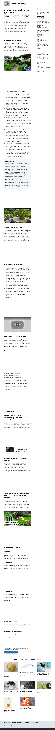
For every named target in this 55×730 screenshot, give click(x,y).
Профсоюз (39, 39)
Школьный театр (40, 18)
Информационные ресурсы (43, 30)
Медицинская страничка (42, 45)
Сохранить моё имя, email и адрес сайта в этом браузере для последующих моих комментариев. (16, 649)
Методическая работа (42, 31)
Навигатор (39, 34)
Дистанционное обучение (43, 22)
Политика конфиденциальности (12, 725)
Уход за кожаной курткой (43, 690)
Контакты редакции (17, 721)
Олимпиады (40, 25)
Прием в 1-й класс (41, 10)
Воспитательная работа (42, 21)
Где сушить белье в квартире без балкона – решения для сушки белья (27, 691)
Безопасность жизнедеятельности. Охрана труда (43, 62)
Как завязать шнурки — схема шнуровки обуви (26, 707)
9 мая (38, 36)
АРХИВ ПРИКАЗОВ (41, 70)
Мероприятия (40, 37)
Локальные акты (40, 71)
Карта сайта (7, 721)
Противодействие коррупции (44, 32)
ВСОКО (38, 43)
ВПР (38, 41)
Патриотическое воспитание (43, 35)
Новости (39, 48)
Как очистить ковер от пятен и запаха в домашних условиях (11, 675)
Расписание (39, 9)
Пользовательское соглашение (31, 721)
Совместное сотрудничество (43, 68)
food (38, 49)
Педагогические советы (42, 27)
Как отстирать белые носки (11, 691)
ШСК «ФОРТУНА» (41, 46)
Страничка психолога (42, 44)
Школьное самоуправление (43, 67)
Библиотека (39, 28)
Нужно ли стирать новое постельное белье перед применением (43, 674)
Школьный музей (41, 19)
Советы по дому (18, 4)
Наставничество (40, 17)
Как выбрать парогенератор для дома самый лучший (27, 673)
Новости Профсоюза (41, 40)
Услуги (38, 26)
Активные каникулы (41, 23)
